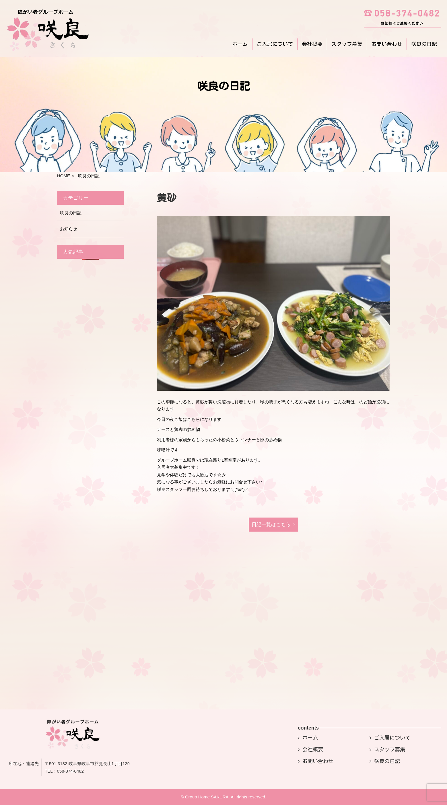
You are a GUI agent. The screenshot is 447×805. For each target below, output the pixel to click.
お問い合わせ (386, 43)
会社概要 (312, 43)
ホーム (240, 43)
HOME (63, 175)
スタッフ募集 (346, 43)
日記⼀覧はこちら (271, 524)
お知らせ (68, 228)
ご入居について (275, 43)
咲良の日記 (424, 43)
